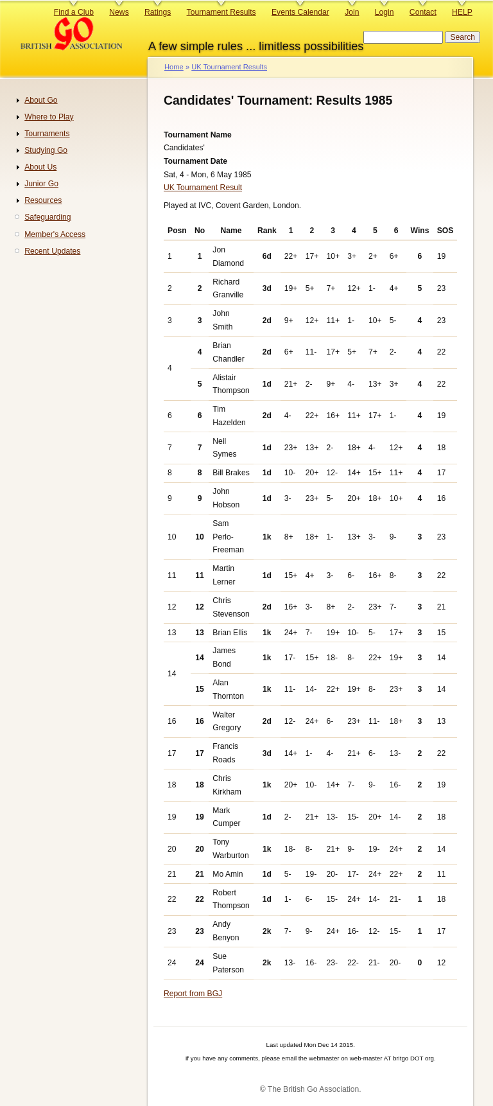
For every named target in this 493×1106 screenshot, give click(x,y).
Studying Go (45, 150)
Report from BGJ (193, 993)
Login (384, 12)
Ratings (157, 12)
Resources (43, 200)
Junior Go (41, 183)
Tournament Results (221, 12)
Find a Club (74, 12)
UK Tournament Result (203, 187)
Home (174, 67)
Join (352, 12)
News (118, 12)
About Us (40, 166)
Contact (423, 12)
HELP (462, 12)
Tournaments (46, 133)
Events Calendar (300, 12)
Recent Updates (52, 251)
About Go (40, 100)
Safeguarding (47, 217)
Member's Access (54, 234)
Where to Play (48, 116)
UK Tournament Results (229, 67)
